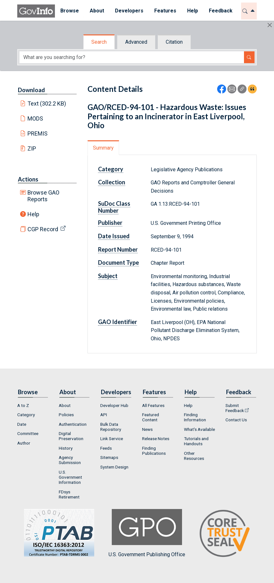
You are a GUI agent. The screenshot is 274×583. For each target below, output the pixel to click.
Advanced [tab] (136, 42)
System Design (114, 466)
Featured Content (150, 417)
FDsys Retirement (69, 494)
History (65, 448)
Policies (66, 414)
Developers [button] (129, 11)
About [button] (97, 11)
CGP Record (42, 229)
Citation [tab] (174, 42)
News (147, 429)
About (65, 405)
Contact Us (236, 419)
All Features (153, 405)
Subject (108, 275)
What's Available (199, 429)
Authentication (73, 424)
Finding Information (195, 417)
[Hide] (269, 25)
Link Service (111, 438)
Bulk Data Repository (110, 427)
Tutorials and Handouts (196, 441)
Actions (28, 179)
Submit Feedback (234, 408)
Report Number (118, 249)
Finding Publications (154, 451)
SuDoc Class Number (114, 207)
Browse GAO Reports (43, 196)
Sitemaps (109, 457)
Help (33, 214)
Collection (111, 182)
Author (23, 443)
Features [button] (165, 11)
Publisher (110, 222)
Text (46, 103)
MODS (35, 118)
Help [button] (192, 11)
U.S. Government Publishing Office (147, 533)
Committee (27, 433)
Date (21, 424)
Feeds (106, 448)
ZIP (31, 148)
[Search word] (131, 57)
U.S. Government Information (70, 477)
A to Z (23, 405)
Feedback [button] (220, 11)
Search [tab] (99, 42)
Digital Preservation (71, 436)
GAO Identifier (117, 321)
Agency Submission (70, 460)
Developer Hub (114, 405)
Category (110, 169)
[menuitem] (69, 11)
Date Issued (114, 236)
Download (31, 89)
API (103, 414)
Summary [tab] (103, 148)
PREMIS (37, 133)
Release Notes (155, 438)
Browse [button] (69, 11)
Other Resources (194, 456)
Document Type (118, 262)
